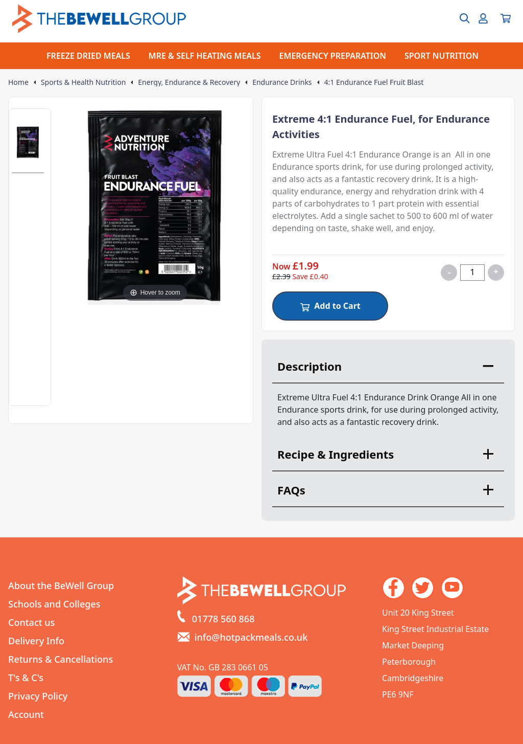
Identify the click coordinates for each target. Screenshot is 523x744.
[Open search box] (458, 18)
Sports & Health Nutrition (83, 82)
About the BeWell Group (61, 585)
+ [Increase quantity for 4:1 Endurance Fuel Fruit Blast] (495, 271)
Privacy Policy (37, 696)
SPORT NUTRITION (442, 55)
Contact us (31, 622)
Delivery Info (36, 641)
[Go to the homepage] (99, 18)
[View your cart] (506, 18)
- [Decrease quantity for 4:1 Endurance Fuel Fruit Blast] (449, 272)
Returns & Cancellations (60, 659)
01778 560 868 (223, 619)
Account (26, 714)
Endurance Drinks (282, 82)
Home (18, 82)
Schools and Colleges (54, 604)
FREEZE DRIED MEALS (88, 55)
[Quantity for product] (472, 272)
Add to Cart (330, 305)
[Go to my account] (483, 18)
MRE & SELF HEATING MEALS (205, 55)
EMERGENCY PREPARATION (332, 55)
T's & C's (25, 677)
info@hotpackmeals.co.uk (251, 637)
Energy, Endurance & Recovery (189, 82)
